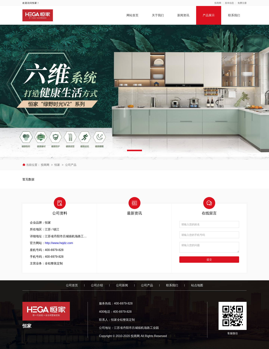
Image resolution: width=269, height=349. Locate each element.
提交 (209, 259)
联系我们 (234, 15)
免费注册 (242, 3)
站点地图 (197, 285)
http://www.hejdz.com (59, 243)
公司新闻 (122, 285)
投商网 (217, 3)
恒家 (57, 164)
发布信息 (229, 3)
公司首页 (72, 285)
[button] (134, 150)
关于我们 (158, 15)
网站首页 (132, 15)
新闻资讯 (183, 15)
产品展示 (209, 15)
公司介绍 (97, 285)
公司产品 (70, 164)
